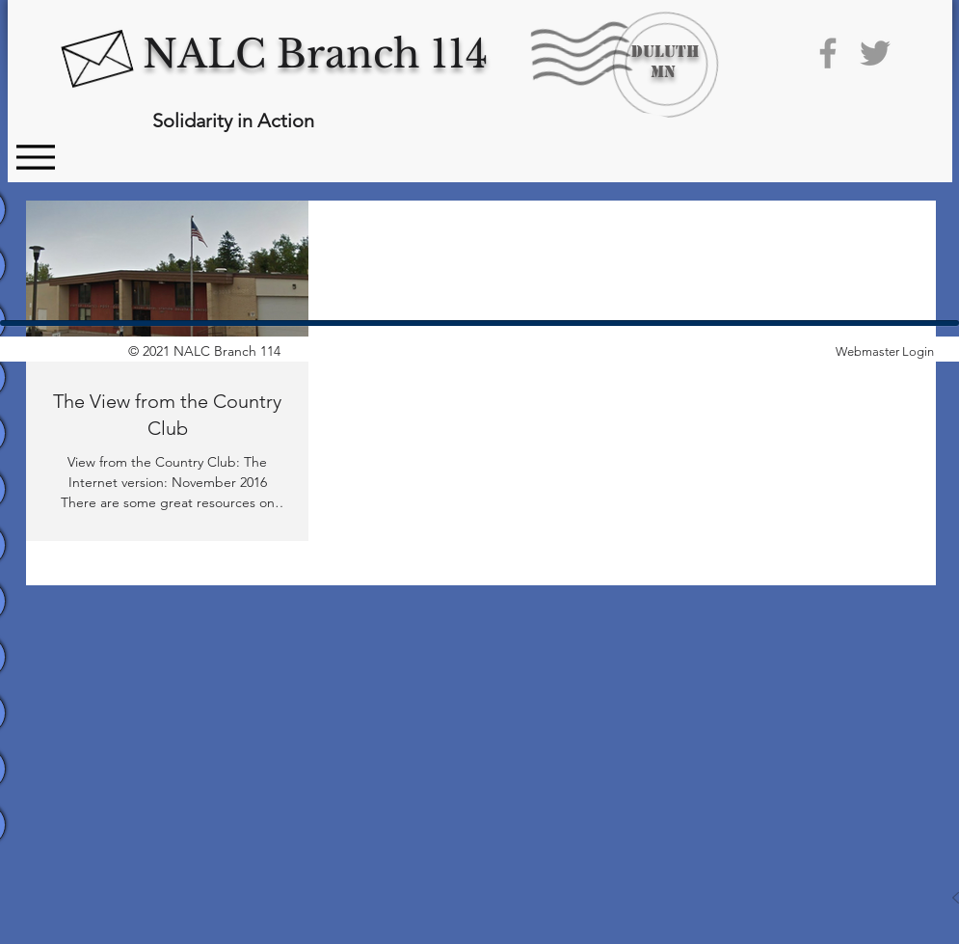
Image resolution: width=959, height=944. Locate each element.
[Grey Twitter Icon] (875, 53)
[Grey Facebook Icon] (828, 53)
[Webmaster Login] (885, 352)
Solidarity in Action (233, 120)
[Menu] (36, 156)
